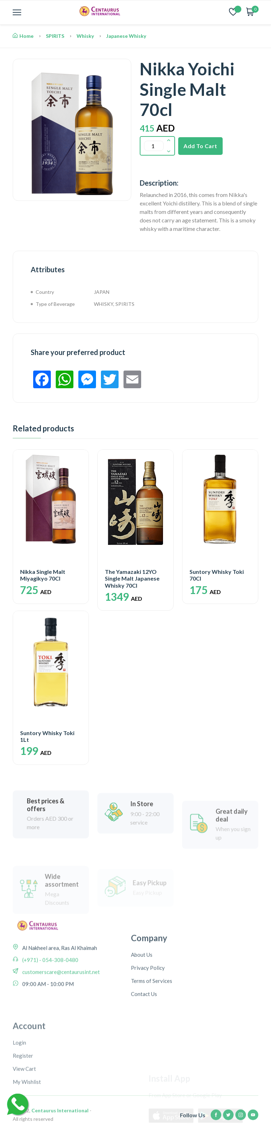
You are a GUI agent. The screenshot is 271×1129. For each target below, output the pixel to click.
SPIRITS (55, 36)
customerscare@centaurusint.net (60, 996)
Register (23, 1106)
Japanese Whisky (126, 36)
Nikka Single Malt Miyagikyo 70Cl (42, 575)
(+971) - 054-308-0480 (49, 984)
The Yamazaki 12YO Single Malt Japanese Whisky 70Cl (132, 578)
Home (23, 36)
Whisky (85, 36)
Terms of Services (151, 1016)
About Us (141, 990)
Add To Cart (200, 145)
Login (19, 1093)
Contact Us (144, 1029)
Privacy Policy (148, 1003)
